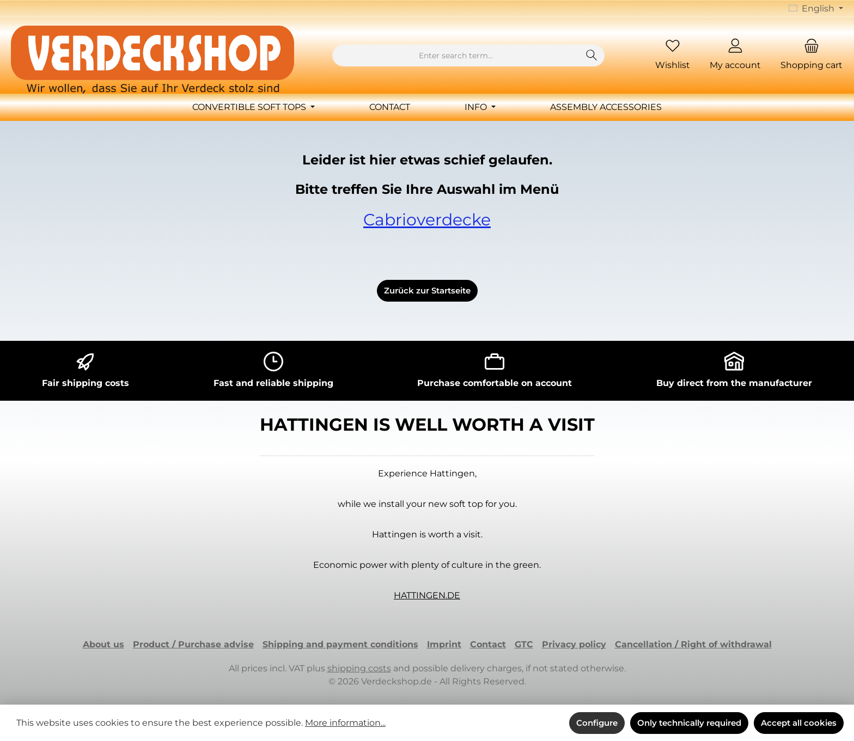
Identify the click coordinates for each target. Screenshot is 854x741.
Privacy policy (574, 644)
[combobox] (456, 55)
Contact (488, 644)
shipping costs (359, 668)
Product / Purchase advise (193, 644)
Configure (597, 723)
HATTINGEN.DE (427, 595)
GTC (524, 644)
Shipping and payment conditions (340, 644)
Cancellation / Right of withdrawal (693, 644)
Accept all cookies (799, 723)
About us (103, 644)
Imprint (444, 644)
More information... (345, 723)
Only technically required (689, 723)
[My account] (735, 56)
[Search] (592, 55)
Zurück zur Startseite (427, 290)
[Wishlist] (672, 56)
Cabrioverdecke (427, 220)
